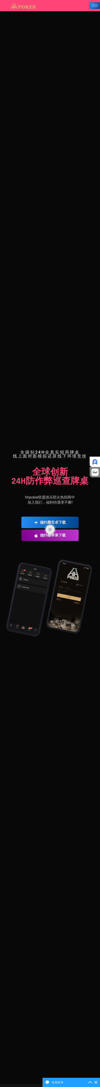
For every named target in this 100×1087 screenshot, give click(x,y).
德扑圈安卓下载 (50, 531)
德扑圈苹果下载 (50, 544)
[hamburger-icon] (95, 5)
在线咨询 (57, 1082)
